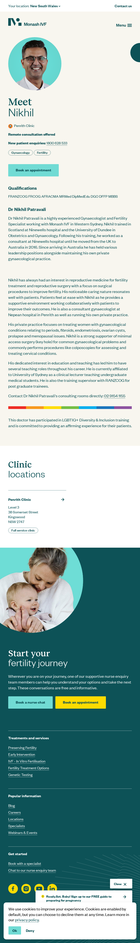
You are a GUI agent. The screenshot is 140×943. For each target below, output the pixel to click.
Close (120, 883)
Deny (30, 930)
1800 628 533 (56, 142)
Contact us (123, 5)
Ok (14, 930)
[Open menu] (124, 25)
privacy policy (27, 919)
